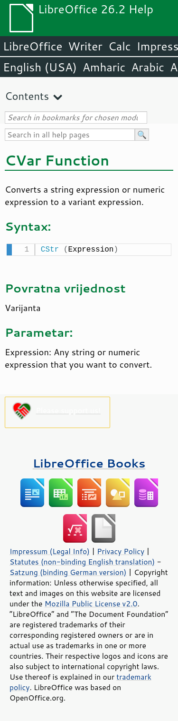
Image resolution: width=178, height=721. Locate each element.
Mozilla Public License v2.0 (91, 602)
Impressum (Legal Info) (49, 550)
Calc (119, 46)
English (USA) (40, 67)
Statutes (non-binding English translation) (82, 560)
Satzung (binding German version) (68, 571)
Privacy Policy (120, 550)
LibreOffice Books (89, 462)
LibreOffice (32, 46)
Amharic (104, 67)
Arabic (147, 67)
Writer (85, 46)
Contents (27, 95)
